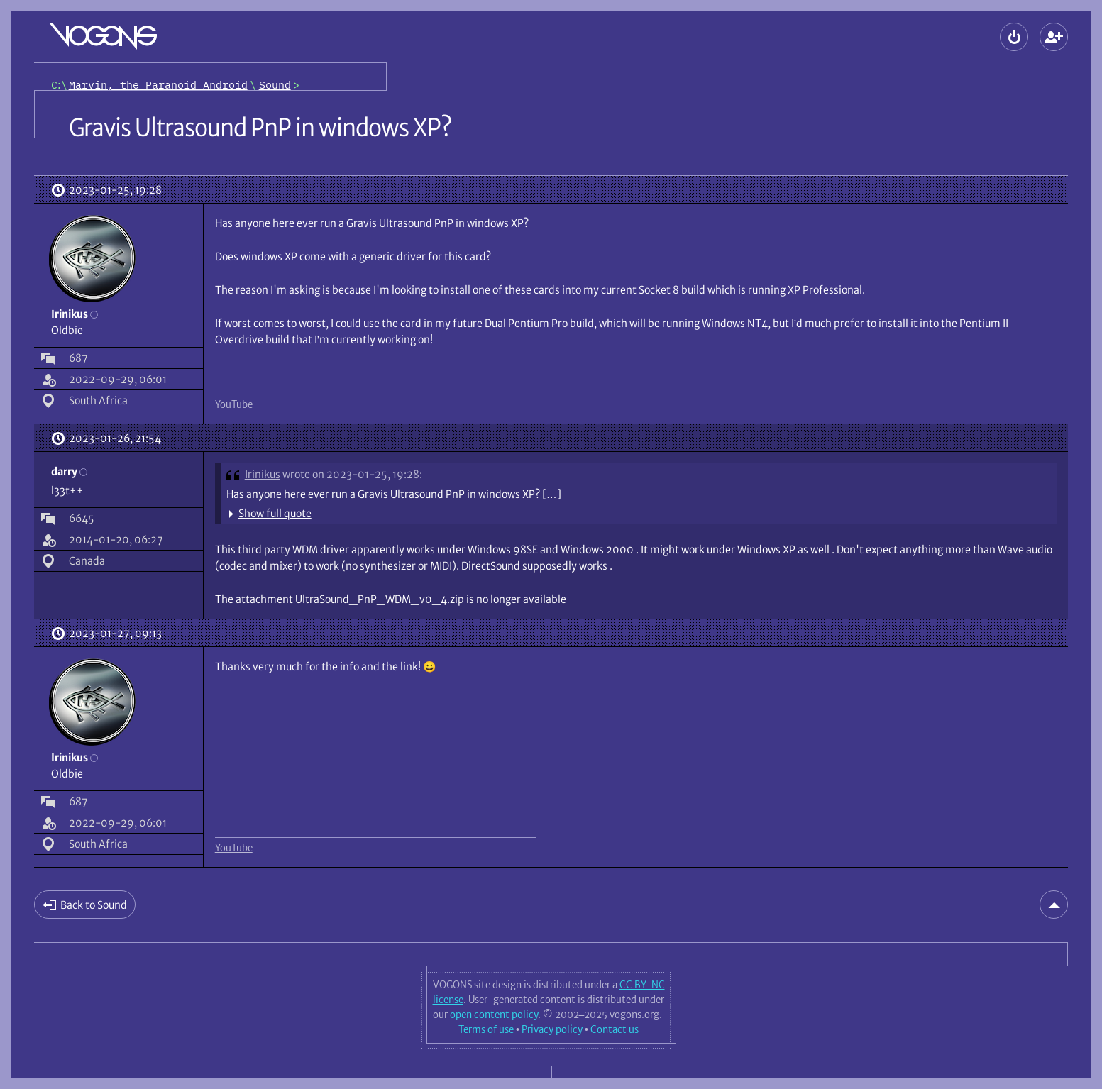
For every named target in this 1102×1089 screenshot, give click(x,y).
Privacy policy (552, 1029)
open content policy (494, 1014)
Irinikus (262, 474)
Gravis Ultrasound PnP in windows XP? (260, 128)
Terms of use (486, 1029)
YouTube (234, 404)
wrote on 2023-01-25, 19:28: (352, 474)
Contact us (614, 1029)
